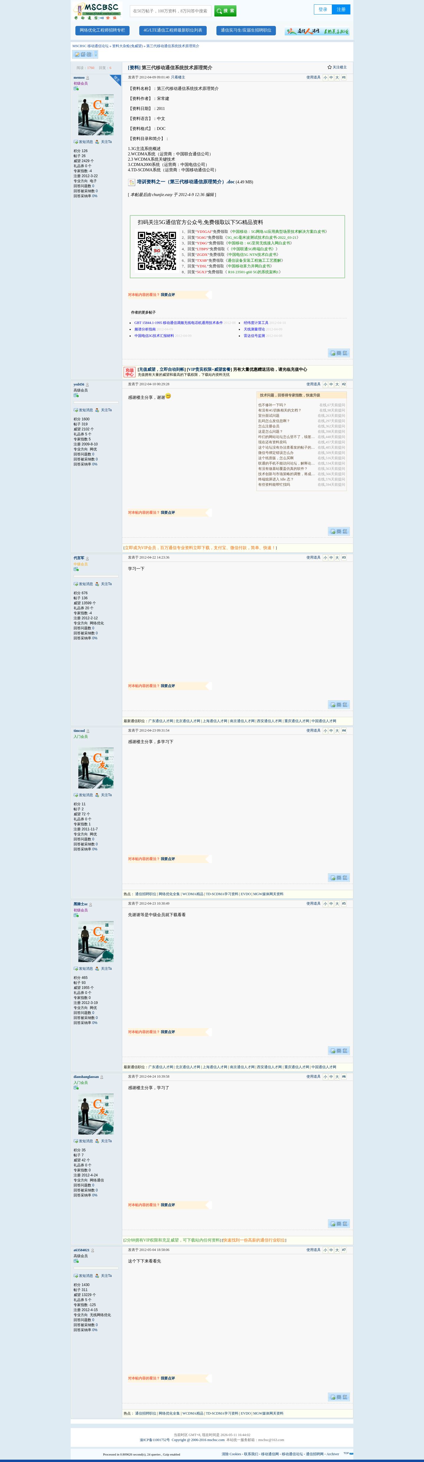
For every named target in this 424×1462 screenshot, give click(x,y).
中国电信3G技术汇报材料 (154, 336)
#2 (344, 384)
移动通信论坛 (292, 1454)
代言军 (79, 558)
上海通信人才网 (215, 721)
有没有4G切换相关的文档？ (280, 410)
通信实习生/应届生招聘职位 (246, 30)
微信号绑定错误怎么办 (276, 453)
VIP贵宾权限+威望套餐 (209, 369)
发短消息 (86, 142)
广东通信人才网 (160, 721)
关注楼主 (337, 67)
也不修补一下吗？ (272, 405)
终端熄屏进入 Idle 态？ (276, 479)
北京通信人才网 (187, 721)
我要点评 (168, 295)
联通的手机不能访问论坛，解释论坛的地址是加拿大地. (287, 463)
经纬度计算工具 (256, 323)
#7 (344, 1250)
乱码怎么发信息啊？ (274, 421)
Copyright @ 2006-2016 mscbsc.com (198, 1440)
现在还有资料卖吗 (272, 442)
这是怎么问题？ (270, 431)
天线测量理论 (254, 329)
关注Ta (106, 142)
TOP (346, 1453)
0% (94, 196)
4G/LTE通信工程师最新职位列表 (173, 30)
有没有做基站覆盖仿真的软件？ (283, 469)
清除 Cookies (231, 1454)
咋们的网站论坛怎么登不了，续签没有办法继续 (287, 437)
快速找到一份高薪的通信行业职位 (254, 1240)
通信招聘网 (315, 1454)
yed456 (79, 384)
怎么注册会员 (268, 426)
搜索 (226, 11)
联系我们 (251, 1454)
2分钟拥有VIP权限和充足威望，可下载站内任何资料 (172, 1240)
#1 (344, 77)
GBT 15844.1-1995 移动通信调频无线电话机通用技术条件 (179, 323)
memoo (79, 77)
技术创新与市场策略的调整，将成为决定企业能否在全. (287, 474)
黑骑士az (80, 904)
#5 (344, 903)
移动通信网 (270, 1454)
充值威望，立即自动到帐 (161, 369)
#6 (344, 1076)
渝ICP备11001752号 (155, 1440)
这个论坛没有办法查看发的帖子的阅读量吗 (287, 447)
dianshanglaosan (86, 1077)
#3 (344, 557)
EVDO (246, 894)
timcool (79, 731)
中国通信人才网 (324, 721)
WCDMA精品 (192, 894)
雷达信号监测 (254, 336)
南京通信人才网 (242, 721)
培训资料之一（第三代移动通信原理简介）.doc (186, 181)
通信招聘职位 (145, 894)
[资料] (134, 67)
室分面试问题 (268, 416)
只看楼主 (178, 77)
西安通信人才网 (269, 721)
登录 (323, 9)
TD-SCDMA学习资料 (222, 894)
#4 (344, 730)
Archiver (333, 1454)
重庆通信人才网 (296, 721)
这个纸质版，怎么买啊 (276, 458)
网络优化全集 (169, 894)
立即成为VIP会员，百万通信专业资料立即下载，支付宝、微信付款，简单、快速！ (200, 548)
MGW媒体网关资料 (268, 894)
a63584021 (82, 1250)
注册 (341, 9)
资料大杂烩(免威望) (127, 46)
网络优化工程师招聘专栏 (102, 30)
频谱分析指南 (145, 329)
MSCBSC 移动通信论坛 (90, 46)
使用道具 (314, 77)
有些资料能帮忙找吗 (274, 485)
